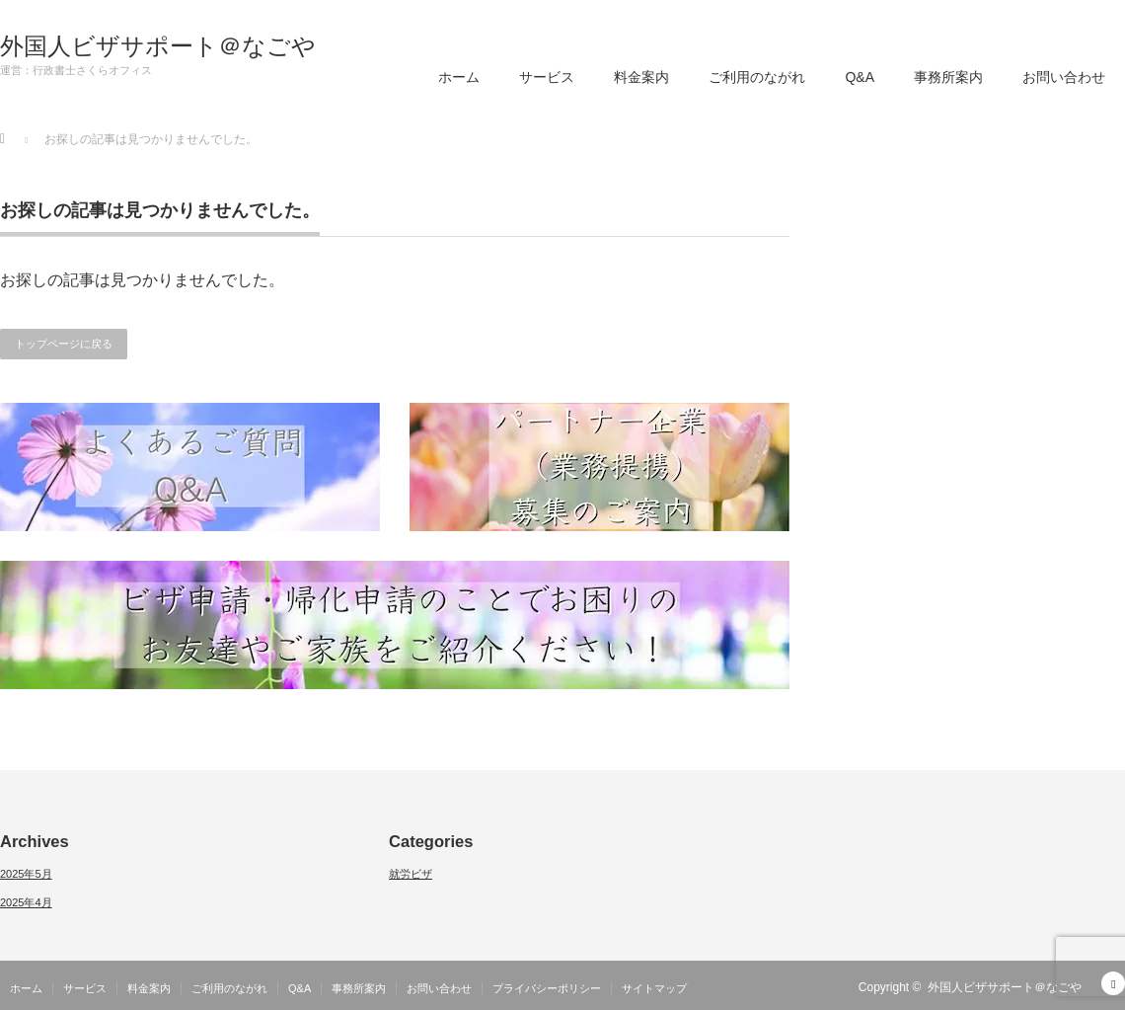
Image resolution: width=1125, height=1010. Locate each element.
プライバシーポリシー (546, 988)
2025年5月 (26, 874)
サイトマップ (654, 988)
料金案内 (641, 77)
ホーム (459, 77)
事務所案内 (948, 77)
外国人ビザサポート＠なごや (158, 46)
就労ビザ (410, 874)
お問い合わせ (1063, 77)
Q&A (859, 77)
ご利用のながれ (757, 77)
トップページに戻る (63, 344)
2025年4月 (26, 902)
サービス (546, 77)
